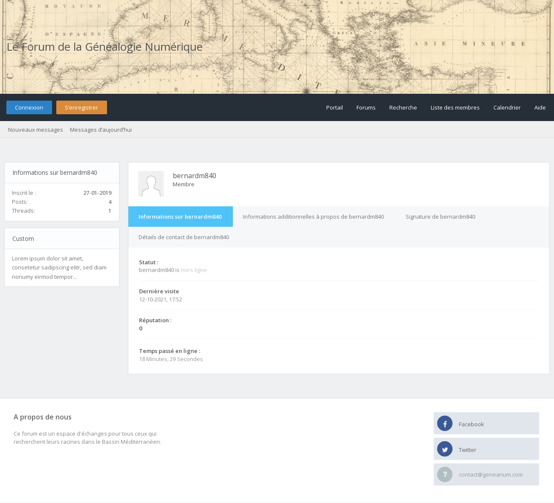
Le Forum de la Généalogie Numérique (104, 46)
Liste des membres (455, 107)
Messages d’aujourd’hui (101, 129)
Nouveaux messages (35, 129)
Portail (334, 107)
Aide (540, 107)
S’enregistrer (81, 107)
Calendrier (507, 107)
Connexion (29, 107)
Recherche (403, 107)
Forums (366, 107)
